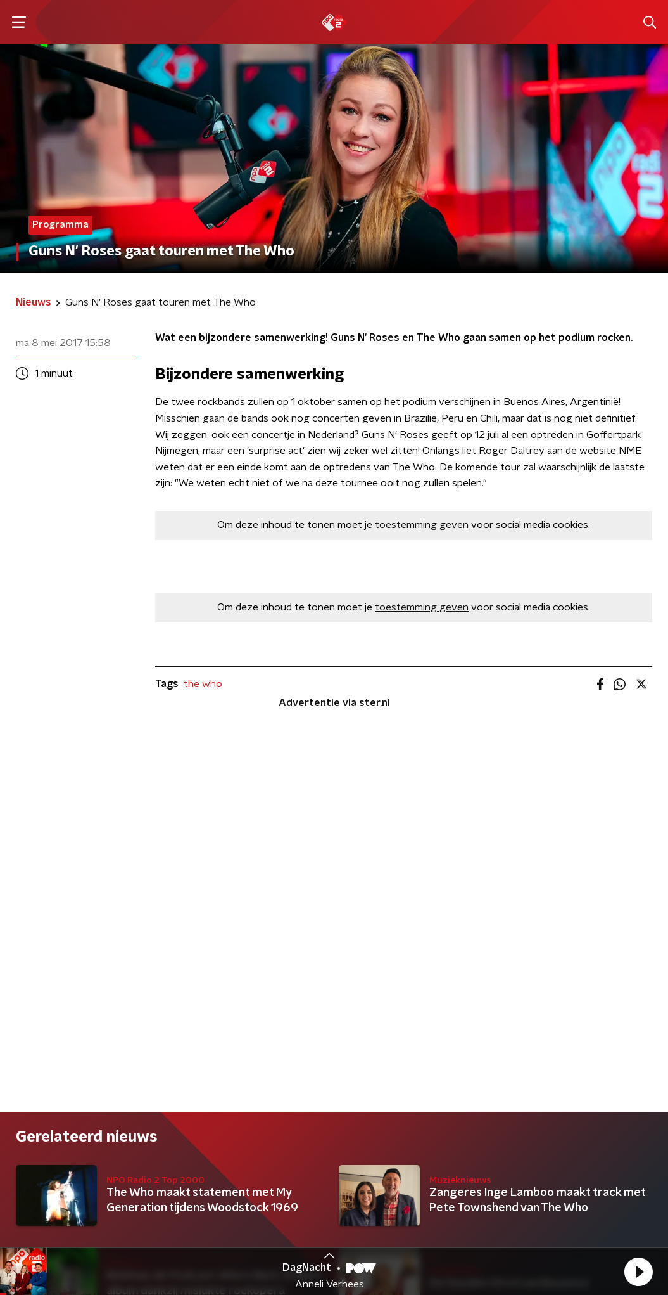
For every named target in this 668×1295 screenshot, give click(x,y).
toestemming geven (422, 525)
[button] (638, 1271)
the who (203, 684)
